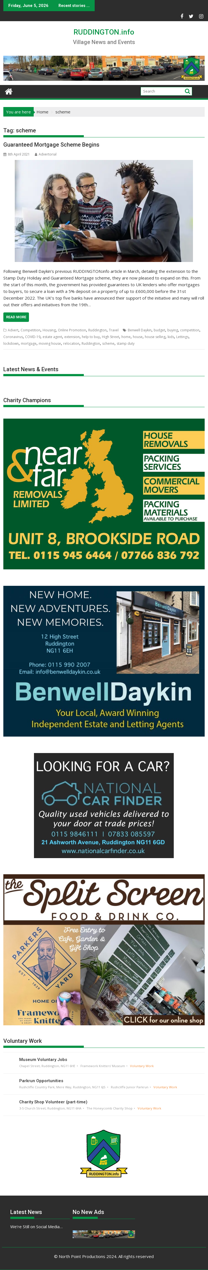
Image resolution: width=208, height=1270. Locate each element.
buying (172, 330)
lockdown (11, 343)
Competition (30, 330)
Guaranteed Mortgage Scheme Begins (51, 144)
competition (189, 330)
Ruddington (97, 330)
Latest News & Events (30, 369)
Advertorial (46, 154)
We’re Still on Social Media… (36, 1226)
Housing (49, 330)
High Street (110, 336)
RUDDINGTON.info (104, 32)
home (126, 336)
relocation (71, 343)
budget (159, 330)
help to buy (91, 336)
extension (72, 336)
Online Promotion (72, 330)
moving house (50, 343)
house (138, 336)
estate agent (52, 336)
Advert (13, 330)
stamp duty (125, 343)
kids (171, 336)
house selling (155, 336)
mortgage (28, 343)
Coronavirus (13, 336)
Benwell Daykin (139, 330)
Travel (114, 330)
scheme (108, 343)
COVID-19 (32, 336)
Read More (16, 317)
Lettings (182, 336)
